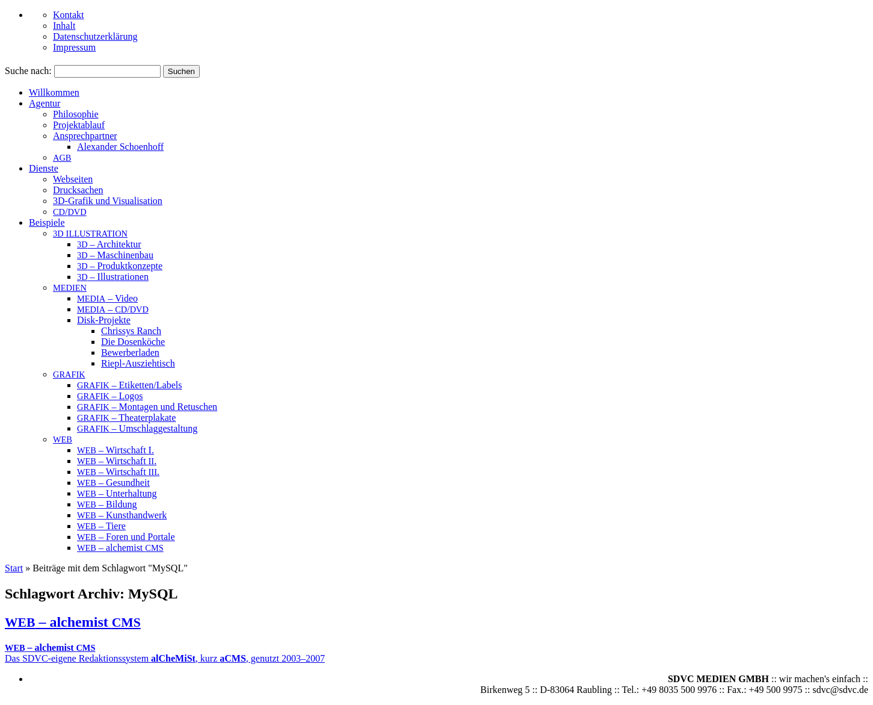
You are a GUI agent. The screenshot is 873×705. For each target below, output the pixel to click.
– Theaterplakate (126, 417)
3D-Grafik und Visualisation (107, 201)
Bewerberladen (130, 352)
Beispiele (47, 222)
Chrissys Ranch (131, 331)
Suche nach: (28, 71)
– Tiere (101, 526)
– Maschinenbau (115, 255)
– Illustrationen (113, 277)
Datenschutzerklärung (95, 36)
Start (14, 568)
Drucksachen (78, 190)
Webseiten (73, 179)
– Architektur (109, 244)
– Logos (110, 396)
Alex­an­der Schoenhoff (120, 146)
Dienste (43, 168)
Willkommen (54, 92)
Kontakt (68, 15)
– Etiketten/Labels (129, 385)
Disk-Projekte (104, 320)
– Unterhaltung (116, 493)
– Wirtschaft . (116, 461)
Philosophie (76, 114)
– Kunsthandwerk (122, 515)
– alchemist (120, 547)
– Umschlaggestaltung (137, 428)
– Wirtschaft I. (115, 450)
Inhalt (64, 25)
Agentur (44, 103)
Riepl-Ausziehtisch (138, 363)
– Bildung (107, 504)
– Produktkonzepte (119, 266)
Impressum (74, 47)
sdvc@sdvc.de (841, 690)
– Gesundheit (113, 482)
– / (113, 309)
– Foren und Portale (126, 537)
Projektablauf (79, 125)
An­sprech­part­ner (85, 136)
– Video (107, 298)
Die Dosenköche (133, 342)
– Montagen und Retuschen (147, 407)
